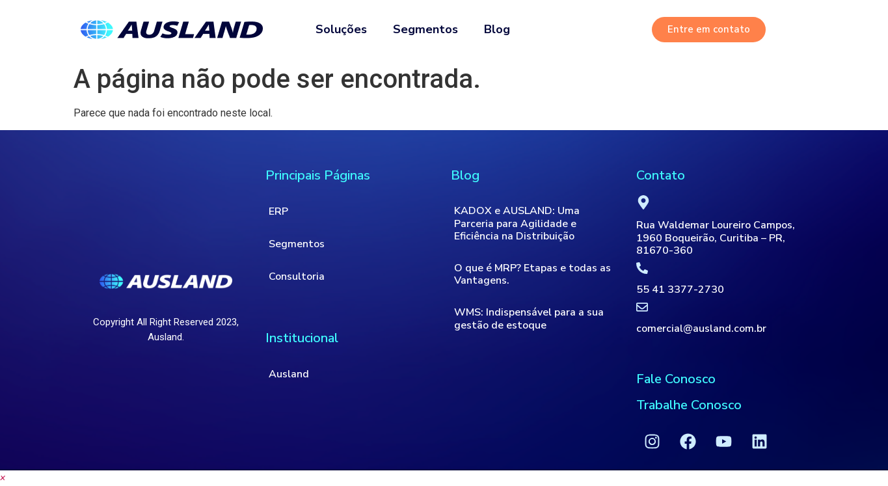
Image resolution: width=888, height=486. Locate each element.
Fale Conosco (676, 379)
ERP (278, 211)
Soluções (341, 29)
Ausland (289, 374)
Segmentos (425, 29)
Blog (497, 29)
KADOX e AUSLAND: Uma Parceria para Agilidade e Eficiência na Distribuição (517, 223)
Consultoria (297, 276)
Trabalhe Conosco (689, 405)
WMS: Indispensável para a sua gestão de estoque (529, 318)
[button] (2, 478)
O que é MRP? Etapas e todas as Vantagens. (532, 274)
